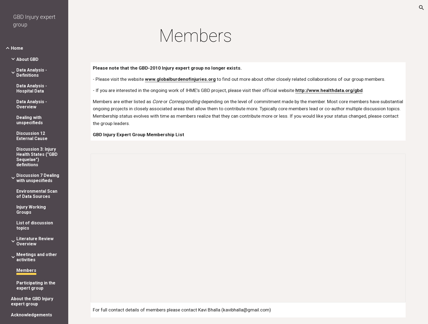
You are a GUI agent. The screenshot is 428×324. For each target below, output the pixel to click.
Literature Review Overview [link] (35, 241)
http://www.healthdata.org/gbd (328, 90)
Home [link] (17, 48)
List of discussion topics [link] (34, 225)
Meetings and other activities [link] (36, 257)
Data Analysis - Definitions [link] (31, 72)
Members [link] (26, 270)
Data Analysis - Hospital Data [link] (31, 88)
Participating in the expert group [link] (35, 285)
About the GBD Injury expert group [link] (32, 301)
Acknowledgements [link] (31, 314)
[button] (421, 7)
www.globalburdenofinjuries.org (180, 79)
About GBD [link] (27, 59)
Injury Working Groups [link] (31, 209)
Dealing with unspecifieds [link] (29, 120)
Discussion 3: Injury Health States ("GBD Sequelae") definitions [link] (37, 157)
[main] (196, 36)
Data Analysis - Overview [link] (31, 104)
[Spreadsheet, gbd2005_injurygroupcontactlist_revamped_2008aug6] (248, 228)
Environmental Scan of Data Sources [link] (36, 194)
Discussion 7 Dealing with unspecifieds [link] (37, 178)
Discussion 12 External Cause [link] (31, 136)
